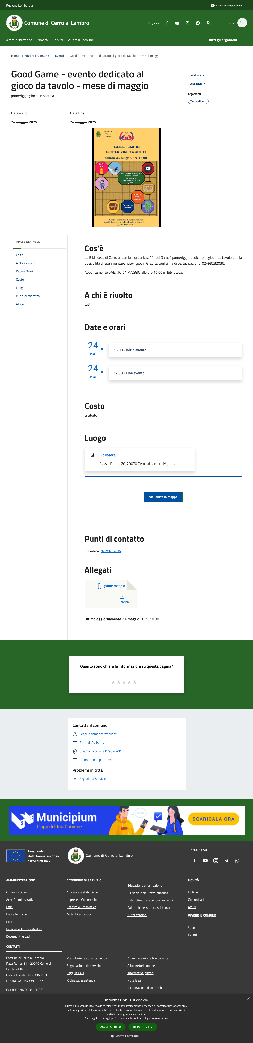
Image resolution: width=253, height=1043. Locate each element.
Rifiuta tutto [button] (143, 1026)
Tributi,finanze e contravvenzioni (150, 900)
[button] (127, 1036)
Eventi (59, 55)
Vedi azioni (198, 83)
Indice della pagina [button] (28, 242)
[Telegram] (195, 22)
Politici (11, 921)
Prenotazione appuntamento (87, 958)
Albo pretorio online (141, 965)
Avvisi (192, 906)
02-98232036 (111, 551)
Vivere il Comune (37, 55)
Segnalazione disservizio (84, 965)
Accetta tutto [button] (110, 1027)
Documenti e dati (18, 936)
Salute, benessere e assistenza (148, 907)
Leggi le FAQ (75, 972)
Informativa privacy (140, 972)
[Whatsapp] (206, 22)
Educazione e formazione (144, 885)
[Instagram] (185, 22)
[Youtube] (175, 22)
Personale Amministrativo (24, 929)
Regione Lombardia (19, 5)
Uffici (9, 906)
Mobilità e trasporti (80, 914)
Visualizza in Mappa (163, 496)
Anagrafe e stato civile (82, 892)
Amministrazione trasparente (147, 958)
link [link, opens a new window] (166, 1018)
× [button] (248, 998)
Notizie (193, 892)
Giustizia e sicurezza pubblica (147, 892)
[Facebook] (165, 22)
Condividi (197, 75)
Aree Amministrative (20, 899)
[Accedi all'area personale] (226, 5)
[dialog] (126, 1018)
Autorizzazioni (137, 914)
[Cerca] (242, 23)
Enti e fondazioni (17, 914)
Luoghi (192, 927)
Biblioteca (107, 455)
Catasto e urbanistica (81, 906)
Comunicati (196, 899)
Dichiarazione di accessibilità (147, 987)
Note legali (134, 980)
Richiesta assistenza (81, 980)
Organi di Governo (18, 892)
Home (15, 55)
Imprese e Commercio (82, 899)
